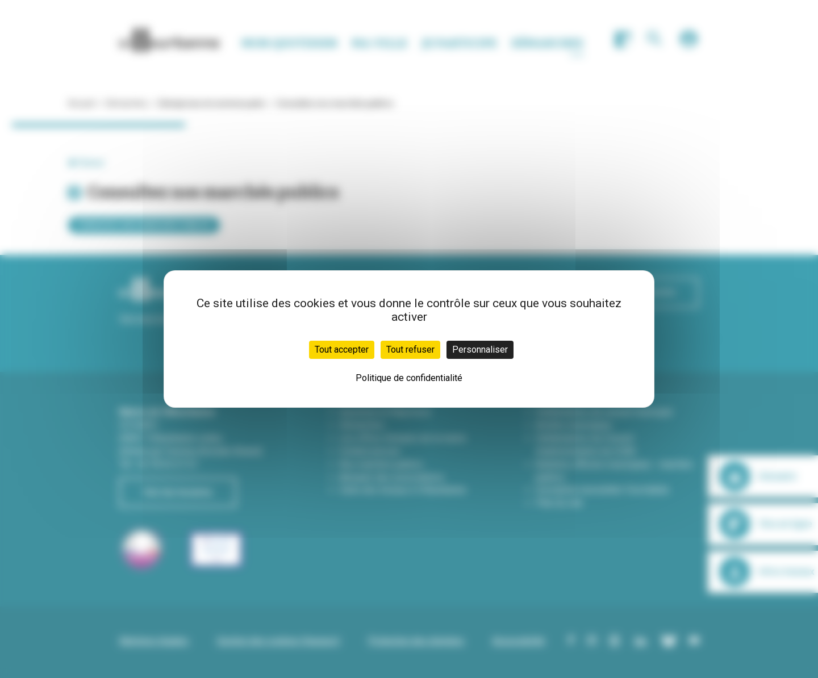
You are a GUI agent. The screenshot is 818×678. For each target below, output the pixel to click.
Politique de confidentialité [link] (409, 378)
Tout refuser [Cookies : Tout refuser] (410, 349)
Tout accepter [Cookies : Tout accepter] (342, 349)
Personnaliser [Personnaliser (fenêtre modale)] (480, 349)
